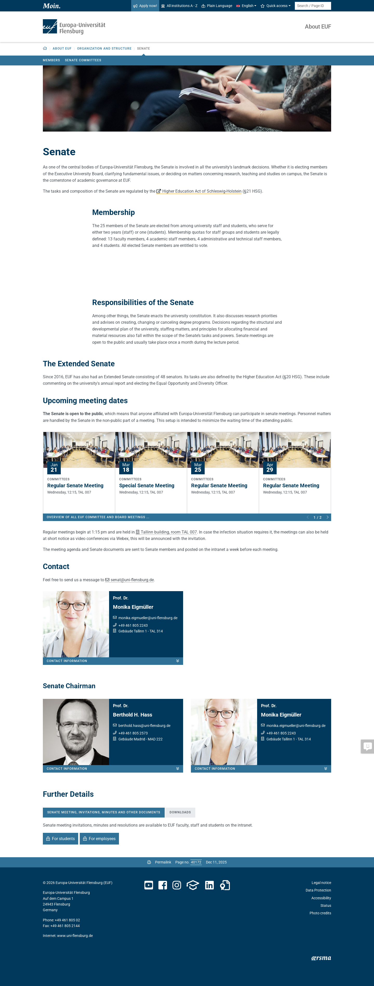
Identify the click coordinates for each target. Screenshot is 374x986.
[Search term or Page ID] (313, 6)
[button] (45, 48)
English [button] (244, 6)
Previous (307, 517)
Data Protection (318, 890)
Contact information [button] (115, 661)
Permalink (163, 862)
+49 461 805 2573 (133, 733)
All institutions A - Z (179, 6)
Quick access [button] (274, 6)
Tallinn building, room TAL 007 (169, 532)
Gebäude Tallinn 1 (132, 631)
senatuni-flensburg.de (132, 579)
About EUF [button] (62, 48)
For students (63, 838)
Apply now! (145, 6)
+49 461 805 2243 (133, 625)
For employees (102, 838)
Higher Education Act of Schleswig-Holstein (202, 191)
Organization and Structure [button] (104, 48)
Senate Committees (83, 60)
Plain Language (217, 6)
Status (325, 905)
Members (51, 60)
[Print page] (149, 862)
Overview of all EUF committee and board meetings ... (98, 517)
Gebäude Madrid (131, 739)
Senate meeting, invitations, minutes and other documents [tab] (103, 812)
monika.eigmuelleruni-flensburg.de (147, 618)
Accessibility (321, 898)
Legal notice (321, 883)
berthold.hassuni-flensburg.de (144, 726)
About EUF (318, 26)
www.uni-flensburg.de (75, 936)
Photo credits (320, 913)
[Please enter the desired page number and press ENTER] (196, 862)
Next (327, 517)
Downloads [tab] (180, 812)
